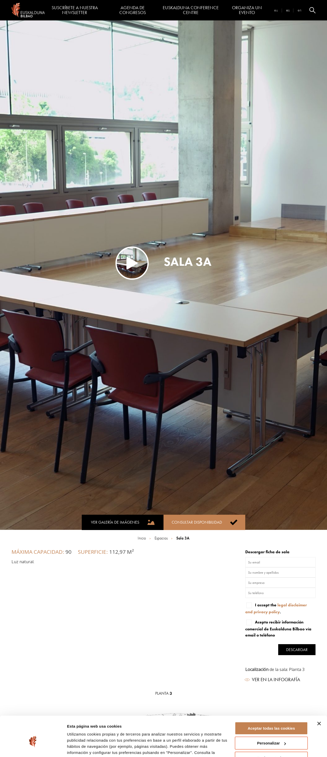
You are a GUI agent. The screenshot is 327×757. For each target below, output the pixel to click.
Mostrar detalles (82, 747)
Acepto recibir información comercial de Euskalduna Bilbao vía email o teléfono (278, 628)
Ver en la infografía (272, 679)
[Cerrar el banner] (319, 698)
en (299, 10)
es (287, 10)
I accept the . (276, 608)
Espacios (162, 538)
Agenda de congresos (132, 10)
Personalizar (271, 717)
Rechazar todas (271, 732)
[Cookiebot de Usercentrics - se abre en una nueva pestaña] (33, 747)
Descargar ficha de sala (267, 552)
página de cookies (84, 733)
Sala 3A (183, 538)
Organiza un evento (247, 10)
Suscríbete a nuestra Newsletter (75, 10)
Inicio (142, 538)
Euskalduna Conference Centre (191, 10)
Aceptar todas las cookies (271, 702)
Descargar (297, 649)
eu (276, 10)
